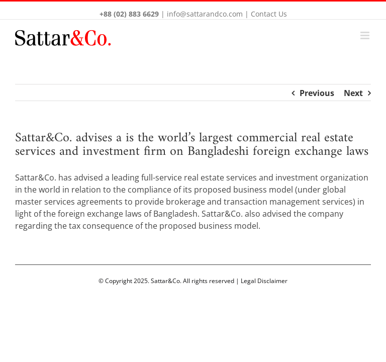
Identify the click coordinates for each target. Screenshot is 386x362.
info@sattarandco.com (205, 14)
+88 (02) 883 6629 (129, 14)
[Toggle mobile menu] (365, 35)
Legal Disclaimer (264, 281)
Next (353, 93)
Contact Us (269, 14)
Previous (317, 93)
